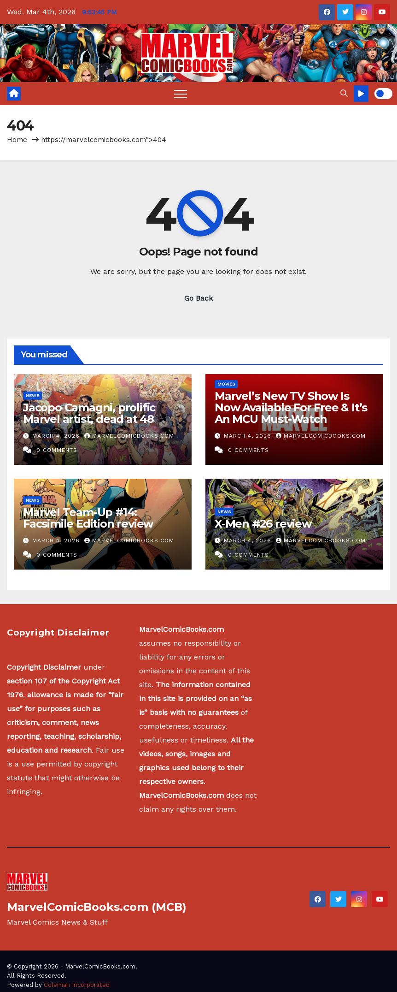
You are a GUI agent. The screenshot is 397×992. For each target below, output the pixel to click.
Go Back (198, 298)
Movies (226, 383)
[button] (344, 93)
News (32, 395)
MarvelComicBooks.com (129, 436)
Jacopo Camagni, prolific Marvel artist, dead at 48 (89, 413)
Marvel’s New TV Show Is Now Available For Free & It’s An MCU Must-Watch (291, 407)
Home (17, 140)
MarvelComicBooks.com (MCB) (97, 907)
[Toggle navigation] (180, 93)
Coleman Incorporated (77, 984)
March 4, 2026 (57, 436)
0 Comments (56, 450)
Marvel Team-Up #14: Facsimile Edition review (88, 517)
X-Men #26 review (263, 523)
